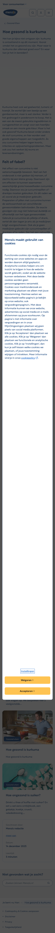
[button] (27, 671)
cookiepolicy (29, 357)
